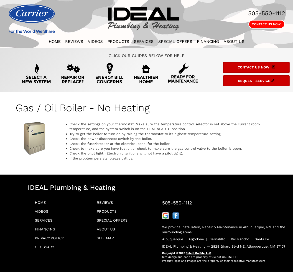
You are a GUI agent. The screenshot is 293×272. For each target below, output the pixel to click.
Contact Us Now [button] (267, 24)
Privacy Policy (51, 240)
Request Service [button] (256, 81)
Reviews (74, 41)
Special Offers (175, 41)
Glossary (45, 249)
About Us (234, 41)
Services (144, 41)
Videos (95, 41)
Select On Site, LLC (198, 253)
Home (55, 41)
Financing (208, 41)
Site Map (106, 240)
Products (118, 41)
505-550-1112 (177, 203)
